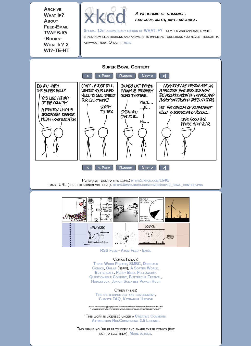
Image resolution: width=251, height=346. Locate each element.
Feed (49, 26)
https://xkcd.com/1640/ (150, 180)
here (128, 42)
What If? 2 (56, 44)
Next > (147, 76)
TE (58, 50)
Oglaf (111, 268)
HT (66, 50)
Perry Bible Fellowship (136, 272)
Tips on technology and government (125, 295)
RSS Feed (108, 250)
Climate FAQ (110, 299)
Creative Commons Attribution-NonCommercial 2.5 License (129, 318)
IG (64, 32)
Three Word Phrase (110, 264)
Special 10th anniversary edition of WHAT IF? (123, 30)
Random (125, 76)
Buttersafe (104, 272)
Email (62, 26)
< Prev (104, 76)
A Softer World (144, 268)
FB (56, 32)
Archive (53, 9)
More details (140, 333)
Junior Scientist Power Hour (136, 281)
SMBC (135, 264)
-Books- (53, 38)
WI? (48, 50)
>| (164, 76)
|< (87, 76)
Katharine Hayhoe (138, 299)
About (51, 21)
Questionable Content (108, 277)
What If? (54, 15)
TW (48, 32)
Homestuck (100, 281)
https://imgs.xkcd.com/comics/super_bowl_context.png (158, 185)
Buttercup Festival (145, 277)
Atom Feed (130, 250)
